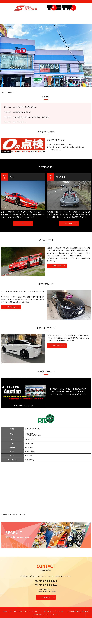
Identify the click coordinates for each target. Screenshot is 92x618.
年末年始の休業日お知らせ (22, 106)
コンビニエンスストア (53, 14)
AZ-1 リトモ (68, 217)
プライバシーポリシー (51, 608)
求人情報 (74, 14)
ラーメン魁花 (41, 14)
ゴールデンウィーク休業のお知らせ (24, 101)
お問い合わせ (82, 14)
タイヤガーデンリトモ (30, 14)
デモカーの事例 (56, 260)
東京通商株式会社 (66, 14)
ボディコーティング (56, 339)
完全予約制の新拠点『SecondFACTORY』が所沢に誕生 (31, 111)
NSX (23, 217)
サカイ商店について (16, 14)
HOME (7, 14)
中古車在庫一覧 (11, 301)
